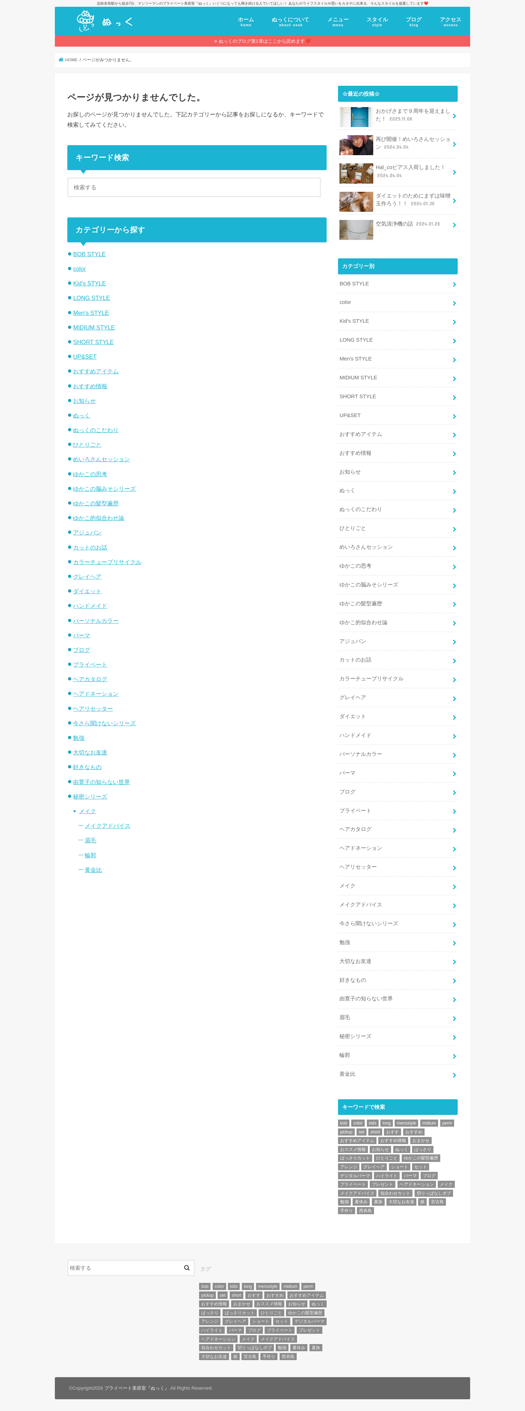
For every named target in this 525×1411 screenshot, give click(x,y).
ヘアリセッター (93, 708)
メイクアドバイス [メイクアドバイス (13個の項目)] (357, 1193)
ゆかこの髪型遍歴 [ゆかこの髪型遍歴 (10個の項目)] (421, 1157)
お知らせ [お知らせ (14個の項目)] (380, 1149)
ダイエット (87, 591)
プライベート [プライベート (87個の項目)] (353, 1184)
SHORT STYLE (93, 342)
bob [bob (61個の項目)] (343, 1123)
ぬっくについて (290, 22)
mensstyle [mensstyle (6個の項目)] (406, 1123)
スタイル (377, 22)
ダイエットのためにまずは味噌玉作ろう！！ (395, 202)
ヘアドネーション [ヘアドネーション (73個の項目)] (417, 1184)
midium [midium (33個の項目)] (429, 1123)
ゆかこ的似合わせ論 (98, 518)
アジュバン (87, 532)
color (79, 268)
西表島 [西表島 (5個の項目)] (365, 1210)
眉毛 (90, 840)
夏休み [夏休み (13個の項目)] (361, 1201)
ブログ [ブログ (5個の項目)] (429, 1175)
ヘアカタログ (90, 679)
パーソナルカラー (96, 620)
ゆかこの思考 (90, 474)
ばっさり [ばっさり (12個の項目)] (422, 1149)
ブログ (414, 22)
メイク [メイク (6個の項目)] (446, 1184)
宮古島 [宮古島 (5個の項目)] (437, 1201)
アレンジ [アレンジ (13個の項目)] (348, 1166)
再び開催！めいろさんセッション (395, 145)
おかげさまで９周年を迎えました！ (395, 117)
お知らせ (84, 400)
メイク (87, 811)
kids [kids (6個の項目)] (372, 1123)
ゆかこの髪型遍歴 (96, 503)
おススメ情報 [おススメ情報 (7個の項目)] (353, 1149)
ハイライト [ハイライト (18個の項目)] (386, 1175)
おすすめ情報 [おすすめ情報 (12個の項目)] (393, 1140)
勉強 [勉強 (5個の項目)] (344, 1201)
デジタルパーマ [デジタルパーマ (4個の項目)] (355, 1175)
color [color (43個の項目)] (358, 1123)
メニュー (338, 22)
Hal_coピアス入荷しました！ (392, 173)
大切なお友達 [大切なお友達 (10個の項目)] (401, 1201)
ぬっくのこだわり (96, 430)
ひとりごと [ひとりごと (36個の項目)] (386, 1157)
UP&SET (85, 356)
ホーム (246, 22)
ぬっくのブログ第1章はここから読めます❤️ (264, 41)
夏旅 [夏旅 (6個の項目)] (378, 1201)
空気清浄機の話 (390, 226)
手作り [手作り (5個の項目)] (346, 1210)
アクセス (450, 22)
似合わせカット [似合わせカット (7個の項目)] (395, 1193)
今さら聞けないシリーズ (104, 723)
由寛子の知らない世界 (101, 782)
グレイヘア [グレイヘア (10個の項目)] (374, 1166)
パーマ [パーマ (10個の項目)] (410, 1175)
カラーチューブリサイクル (107, 562)
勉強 (78, 738)
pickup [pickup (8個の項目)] (346, 1132)
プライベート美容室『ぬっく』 (136, 1388)
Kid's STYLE (89, 283)
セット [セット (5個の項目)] (420, 1166)
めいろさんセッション (101, 459)
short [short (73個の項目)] (375, 1132)
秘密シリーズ (90, 796)
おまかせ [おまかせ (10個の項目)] (421, 1140)
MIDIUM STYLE (94, 327)
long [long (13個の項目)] (387, 1123)
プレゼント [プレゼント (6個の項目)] (382, 1184)
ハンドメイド (90, 605)
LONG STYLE (91, 298)
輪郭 (90, 855)
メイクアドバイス (107, 825)
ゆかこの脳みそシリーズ (104, 488)
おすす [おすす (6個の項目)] (392, 1132)
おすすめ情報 (90, 386)
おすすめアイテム (96, 371)
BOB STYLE (89, 254)
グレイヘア (87, 576)
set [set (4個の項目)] (361, 1132)
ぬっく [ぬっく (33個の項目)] (401, 1149)
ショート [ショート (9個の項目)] (399, 1166)
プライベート (90, 664)
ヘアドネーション (96, 693)
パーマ (81, 635)
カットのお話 (90, 547)
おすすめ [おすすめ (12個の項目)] (413, 1132)
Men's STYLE (91, 313)
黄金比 (93, 870)
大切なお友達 (90, 752)
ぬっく (81, 415)
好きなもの (87, 767)
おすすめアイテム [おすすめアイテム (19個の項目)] (357, 1140)
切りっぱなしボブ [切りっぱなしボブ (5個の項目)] (434, 1193)
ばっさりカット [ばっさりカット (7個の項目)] (355, 1157)
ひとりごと (87, 444)
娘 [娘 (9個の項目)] (422, 1201)
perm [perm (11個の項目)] (447, 1123)
